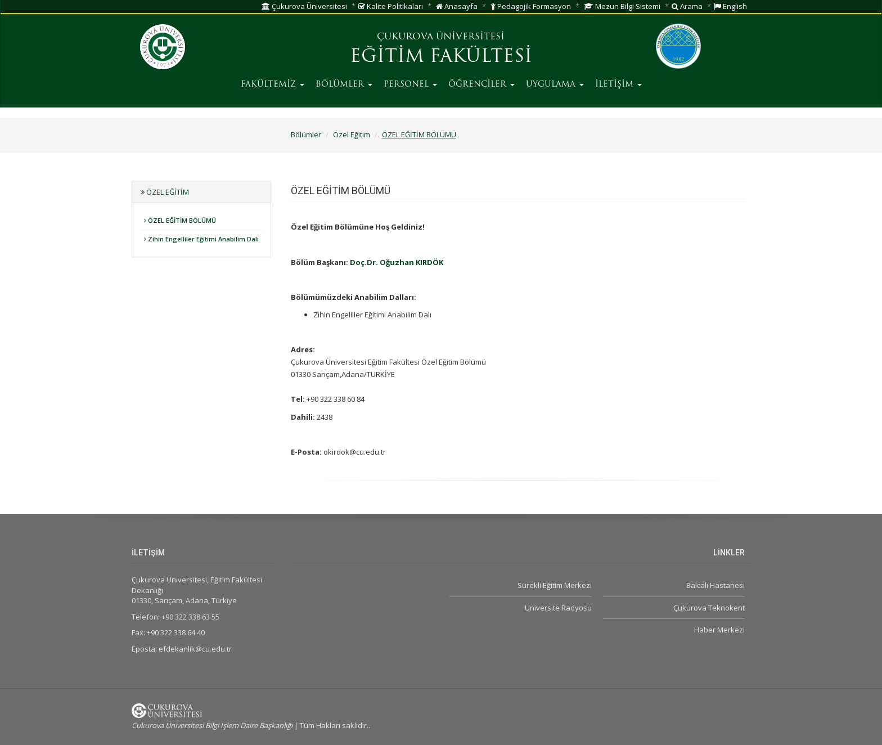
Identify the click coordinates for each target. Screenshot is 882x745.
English (730, 6)
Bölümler (306, 134)
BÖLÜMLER (344, 84)
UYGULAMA (555, 84)
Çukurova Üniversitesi (304, 6)
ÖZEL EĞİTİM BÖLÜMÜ (419, 134)
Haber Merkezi (719, 630)
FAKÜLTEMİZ (272, 84)
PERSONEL (410, 84)
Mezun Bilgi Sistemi (622, 6)
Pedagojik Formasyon (530, 6)
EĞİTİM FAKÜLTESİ (441, 57)
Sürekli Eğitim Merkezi (555, 585)
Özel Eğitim (351, 134)
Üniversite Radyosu (558, 608)
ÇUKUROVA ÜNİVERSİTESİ (441, 37)
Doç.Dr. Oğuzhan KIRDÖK (396, 262)
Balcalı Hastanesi (715, 585)
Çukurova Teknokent (709, 608)
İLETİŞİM (618, 84)
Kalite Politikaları (390, 6)
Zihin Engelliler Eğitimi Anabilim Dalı (201, 239)
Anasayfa (457, 6)
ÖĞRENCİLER (481, 84)
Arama (687, 6)
